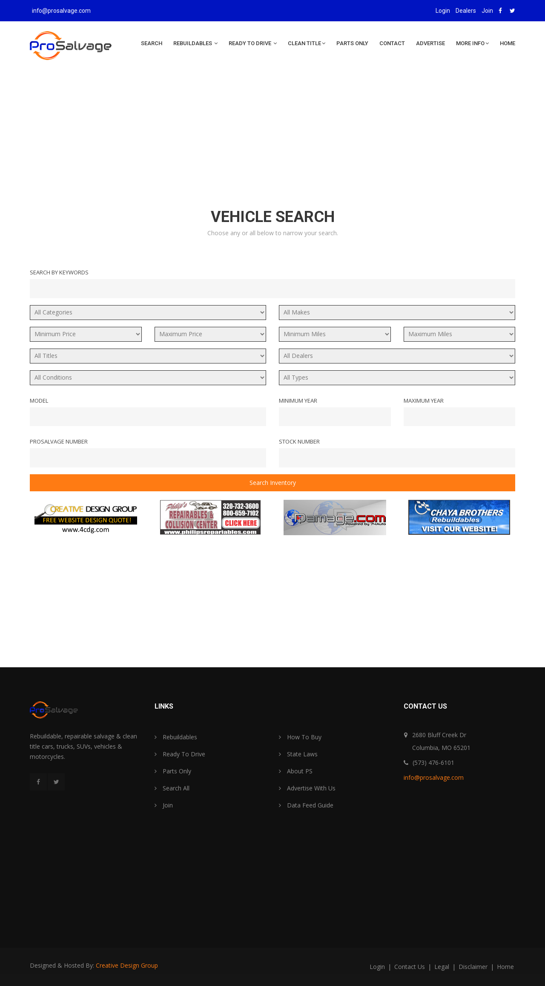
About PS (296, 771)
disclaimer (474, 967)
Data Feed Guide (306, 805)
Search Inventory (273, 483)
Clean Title (306, 43)
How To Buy (300, 737)
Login (443, 10)
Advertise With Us (307, 788)
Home (507, 43)
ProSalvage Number (59, 441)
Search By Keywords (59, 272)
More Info (472, 43)
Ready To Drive (253, 43)
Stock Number (299, 441)
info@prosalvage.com (61, 10)
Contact (392, 43)
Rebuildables (195, 43)
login (378, 967)
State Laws (298, 754)
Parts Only (352, 43)
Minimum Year (298, 400)
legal (442, 967)
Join (487, 10)
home (505, 967)
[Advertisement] (272, 141)
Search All (172, 788)
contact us (410, 967)
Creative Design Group (127, 965)
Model (39, 400)
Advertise (430, 43)
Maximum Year (424, 400)
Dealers (466, 10)
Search (151, 43)
